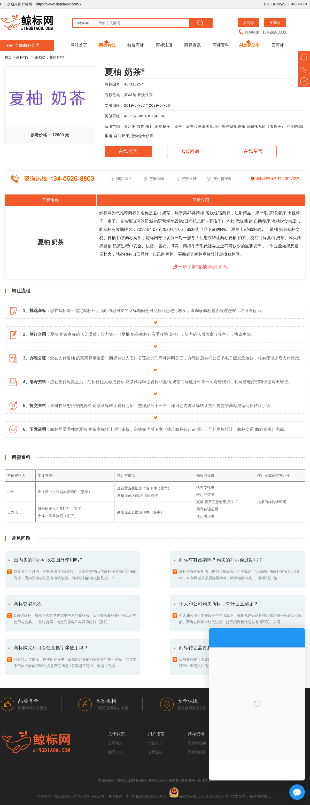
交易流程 (155, 752)
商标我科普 (197, 752)
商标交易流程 (76, 613)
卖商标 (248, 23)
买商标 (275, 23)
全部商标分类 (27, 45)
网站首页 (79, 45)
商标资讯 (192, 45)
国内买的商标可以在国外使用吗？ (76, 569)
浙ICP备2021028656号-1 (146, 796)
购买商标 (172, 780)
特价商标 (135, 45)
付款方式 (155, 743)
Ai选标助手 (249, 45)
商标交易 (155, 780)
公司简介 (115, 743)
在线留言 (253, 151)
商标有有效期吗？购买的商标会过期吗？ (241, 569)
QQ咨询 (190, 151)
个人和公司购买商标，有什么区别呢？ (241, 613)
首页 (8, 57)
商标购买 (139, 780)
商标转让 (107, 45)
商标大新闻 (197, 743)
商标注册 (164, 45)
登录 (267, 4)
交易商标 (188, 780)
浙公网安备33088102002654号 (203, 796)
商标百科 (221, 45)
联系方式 (115, 752)
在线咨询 (128, 151)
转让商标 (205, 780)
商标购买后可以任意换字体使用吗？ (76, 657)
